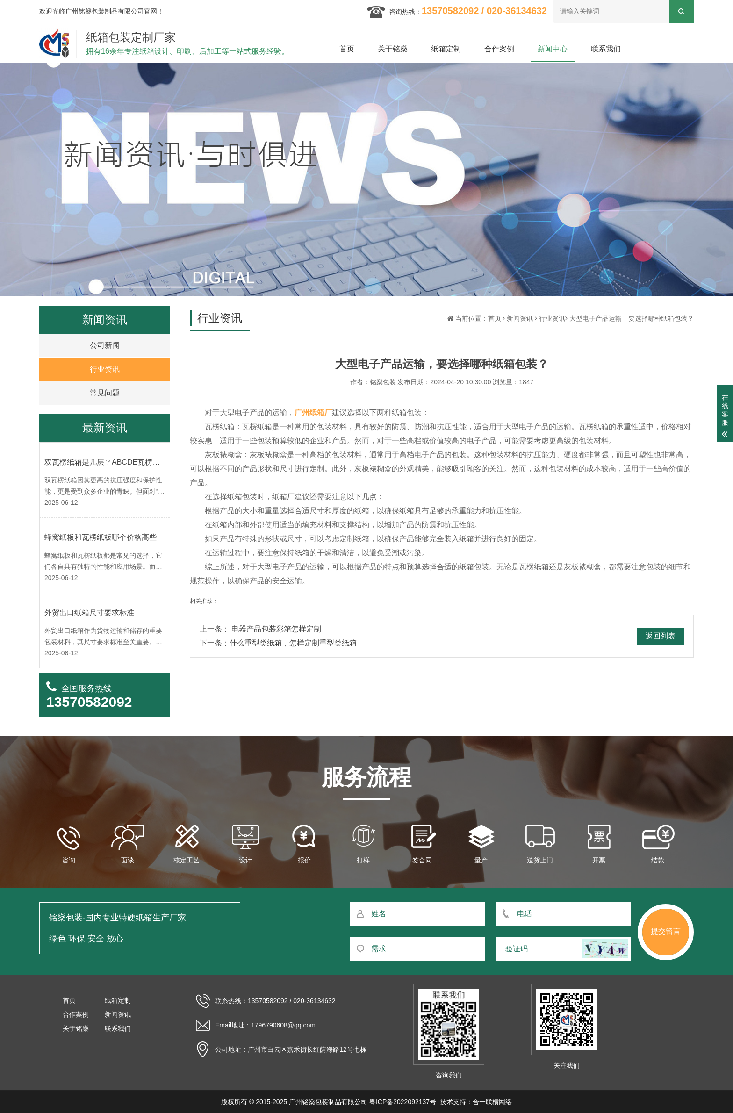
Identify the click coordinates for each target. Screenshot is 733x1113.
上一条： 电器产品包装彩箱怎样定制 (260, 629)
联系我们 (606, 49)
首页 (346, 49)
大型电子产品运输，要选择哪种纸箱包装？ (631, 318)
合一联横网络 (492, 1102)
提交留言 (666, 931)
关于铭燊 (393, 49)
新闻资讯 (520, 318)
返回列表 (661, 636)
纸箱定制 (446, 49)
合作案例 (499, 49)
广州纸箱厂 (313, 412)
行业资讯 (552, 318)
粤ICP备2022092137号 (402, 1102)
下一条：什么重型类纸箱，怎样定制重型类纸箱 (278, 643)
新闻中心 (553, 49)
